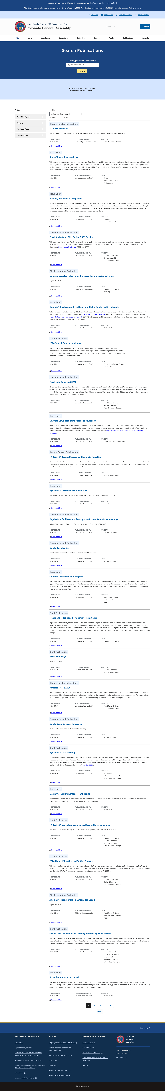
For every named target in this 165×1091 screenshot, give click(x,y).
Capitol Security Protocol (23, 1048)
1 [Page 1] (88, 1005)
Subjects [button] (20, 123)
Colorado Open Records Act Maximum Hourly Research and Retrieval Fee (28, 1054)
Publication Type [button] (23, 129)
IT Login (85, 1065)
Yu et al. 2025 (88, 765)
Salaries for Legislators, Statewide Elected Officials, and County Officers (30, 1066)
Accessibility (19, 1043)
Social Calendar (88, 1048)
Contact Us (121, 1057)
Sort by (52, 110)
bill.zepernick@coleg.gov (67, 247)
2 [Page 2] (94, 1005)
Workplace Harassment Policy (59, 1075)
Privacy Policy (53, 1060)
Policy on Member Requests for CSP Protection (95, 1059)
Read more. (137, 8)
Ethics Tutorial (88, 1043)
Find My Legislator (124, 15)
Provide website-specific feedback (105, 3)
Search (145, 27)
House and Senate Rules (92, 1053)
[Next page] (100, 1011)
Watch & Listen (142, 15)
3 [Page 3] (100, 1005)
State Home (20, 1073)
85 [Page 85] (111, 1005)
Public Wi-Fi (53, 1065)
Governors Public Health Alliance (93, 314)
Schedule (93, 15)
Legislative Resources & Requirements (28, 1060)
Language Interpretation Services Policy (63, 1043)
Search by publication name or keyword (82, 60)
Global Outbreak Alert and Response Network (65, 317)
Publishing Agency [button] (23, 117)
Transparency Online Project (26, 1078)
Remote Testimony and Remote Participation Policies (60, 1049)
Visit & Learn (107, 15)
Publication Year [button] (23, 135)
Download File (56, 146)
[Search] (122, 26)
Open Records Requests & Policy (60, 1055)
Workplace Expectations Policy (59, 1070)
